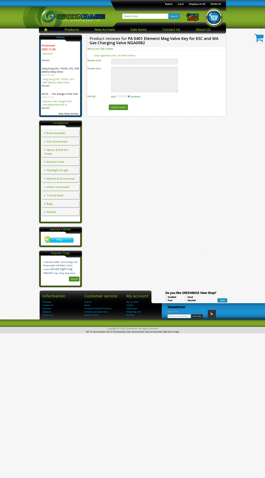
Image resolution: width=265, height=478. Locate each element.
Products (71, 29)
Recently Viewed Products (98, 308)
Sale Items (138, 29)
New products (91, 315)
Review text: (94, 68)
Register (169, 4)
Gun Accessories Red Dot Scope (162, 331)
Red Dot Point (54, 162)
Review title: (94, 60)
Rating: (91, 96)
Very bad (192, 300)
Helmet (50, 212)
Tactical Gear (54, 195)
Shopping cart (133, 311)
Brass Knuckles (54, 133)
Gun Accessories (56, 141)
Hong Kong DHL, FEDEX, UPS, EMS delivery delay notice (60, 70)
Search (174, 16)
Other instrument (57, 187)
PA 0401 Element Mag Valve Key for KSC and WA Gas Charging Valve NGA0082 (154, 40)
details (46, 60)
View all (74, 279)
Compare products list (95, 311)
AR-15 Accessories (96, 331)
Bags (48, 204)
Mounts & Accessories (59, 178)
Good (190, 297)
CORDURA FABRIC (51, 262)
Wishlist (130, 315)
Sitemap (46, 301)
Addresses (131, 308)
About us (46, 311)
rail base (60, 265)
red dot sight (58, 269)
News (87, 305)
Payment (47, 308)
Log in (181, 4)
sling (61, 273)
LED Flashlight (67, 262)
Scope (56, 273)
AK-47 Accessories (116, 331)
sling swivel (69, 273)
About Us (203, 29)
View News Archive (69, 113)
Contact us (47, 315)
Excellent (172, 297)
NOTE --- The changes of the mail (60, 93)
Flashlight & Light (56, 170)
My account (132, 301)
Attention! (49, 45)
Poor (170, 300)
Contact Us (171, 29)
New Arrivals (105, 29)
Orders (130, 305)
